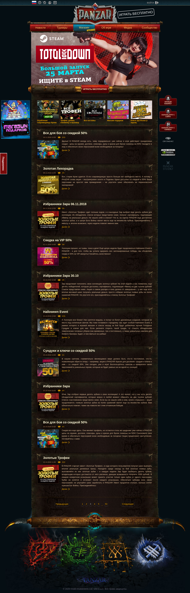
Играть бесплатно (136, 13)
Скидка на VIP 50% (57, 240)
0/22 (63, 462)
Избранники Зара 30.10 (61, 275)
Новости (40, 27)
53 (106, 504)
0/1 (63, 355)
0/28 (63, 316)
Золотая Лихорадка (58, 168)
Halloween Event (55, 312)
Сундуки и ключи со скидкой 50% (69, 350)
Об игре (106, 27)
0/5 (63, 280)
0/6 (63, 173)
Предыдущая (62, 504)
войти (150, 3)
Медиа (128, 27)
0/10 (63, 137)
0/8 (63, 244)
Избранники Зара (56, 386)
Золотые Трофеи (56, 458)
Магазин (84, 27)
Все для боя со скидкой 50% (65, 133)
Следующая (127, 504)
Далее (64, 150)
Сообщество (149, 27)
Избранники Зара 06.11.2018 (65, 204)
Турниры (62, 27)
